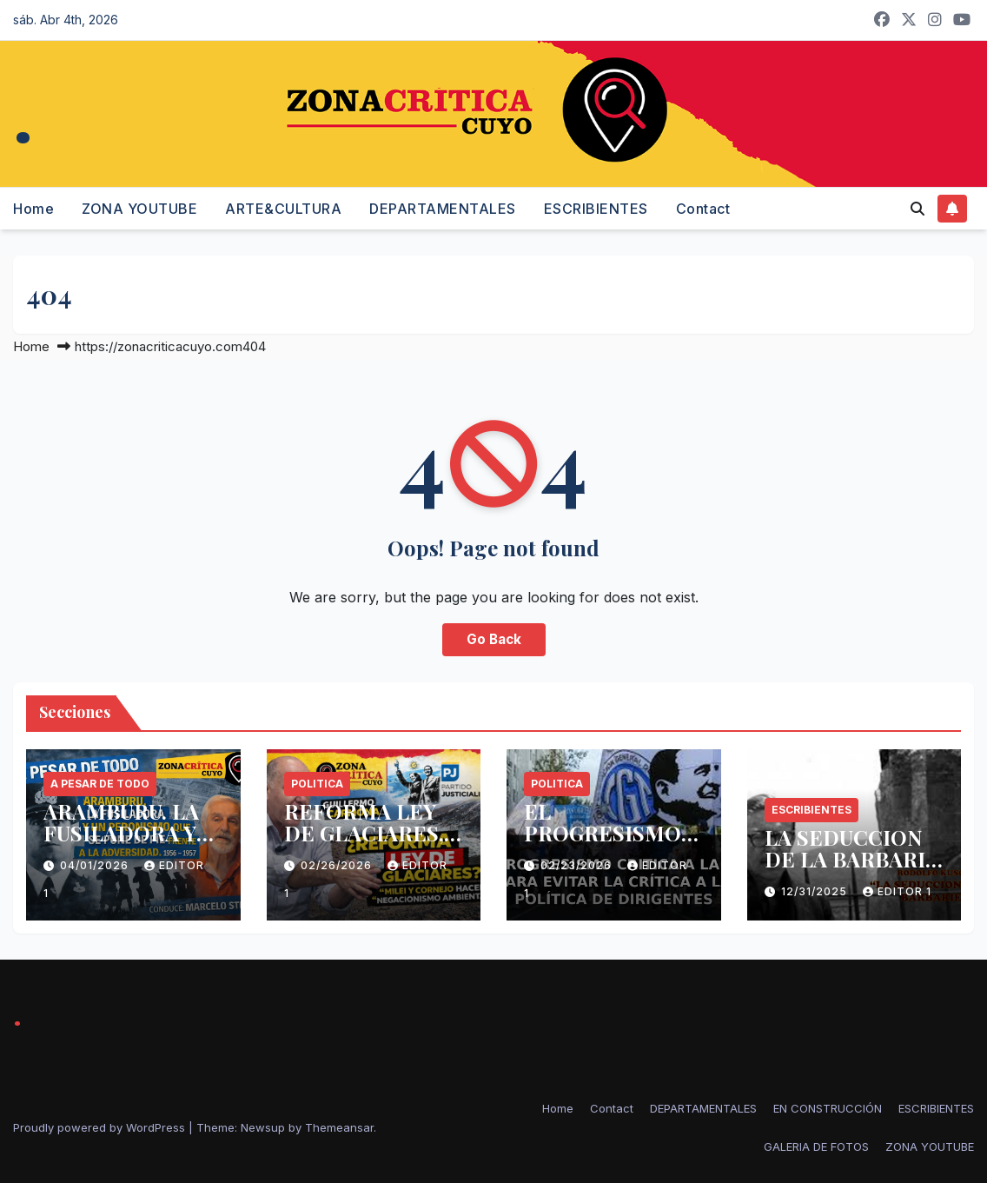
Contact (703, 208)
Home (33, 208)
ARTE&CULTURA (283, 208)
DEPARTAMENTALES (442, 208)
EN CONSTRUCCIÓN (827, 1108)
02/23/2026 (577, 865)
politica (317, 783)
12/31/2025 (816, 891)
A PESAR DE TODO (99, 783)
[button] (917, 208)
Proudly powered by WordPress (101, 1127)
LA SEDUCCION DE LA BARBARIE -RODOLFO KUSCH (852, 869)
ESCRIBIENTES (596, 208)
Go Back (494, 639)
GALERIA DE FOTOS (816, 1146)
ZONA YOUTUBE (139, 208)
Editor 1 (897, 891)
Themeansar (339, 1127)
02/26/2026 (338, 865)
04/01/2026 (96, 865)
